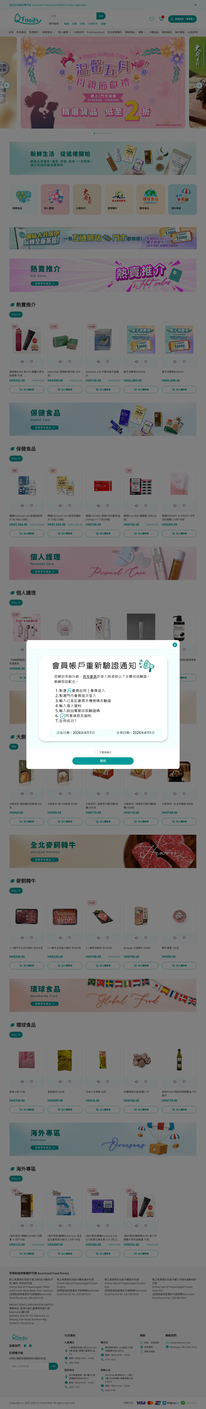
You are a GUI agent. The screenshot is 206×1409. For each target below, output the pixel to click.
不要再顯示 (105, 752)
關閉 (103, 761)
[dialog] (103, 704)
